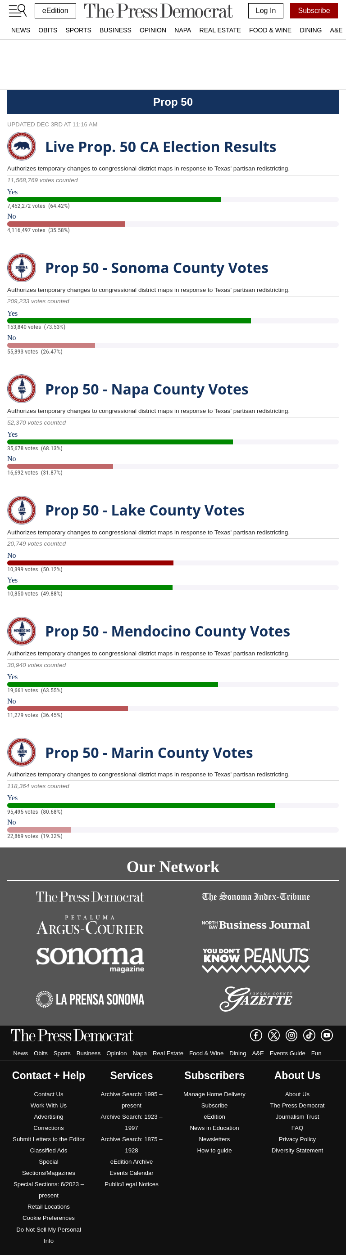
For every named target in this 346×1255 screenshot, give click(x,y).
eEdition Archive (131, 1161)
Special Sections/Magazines (48, 1167)
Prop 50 (173, 102)
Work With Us (49, 1105)
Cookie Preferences (49, 1218)
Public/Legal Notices (132, 1184)
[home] (158, 11)
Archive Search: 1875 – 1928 (131, 1145)
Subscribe (314, 10)
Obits (47, 30)
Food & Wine (270, 30)
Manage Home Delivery (214, 1094)
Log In (266, 10)
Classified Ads (49, 1150)
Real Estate (220, 30)
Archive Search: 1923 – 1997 (131, 1122)
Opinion (153, 30)
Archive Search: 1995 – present (131, 1100)
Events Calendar (131, 1173)
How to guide (214, 1150)
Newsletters (214, 1139)
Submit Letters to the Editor (49, 1139)
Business (116, 30)
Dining (311, 30)
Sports (78, 30)
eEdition (55, 10)
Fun (316, 1053)
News (20, 30)
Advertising (48, 1116)
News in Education (214, 1128)
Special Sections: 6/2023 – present (49, 1190)
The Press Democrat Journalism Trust (297, 1111)
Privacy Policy (297, 1139)
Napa (182, 30)
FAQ (297, 1128)
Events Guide (287, 1053)
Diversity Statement (297, 1150)
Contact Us (48, 1094)
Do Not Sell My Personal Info (48, 1235)
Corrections (48, 1128)
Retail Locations (48, 1206)
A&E (258, 1053)
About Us (297, 1094)
